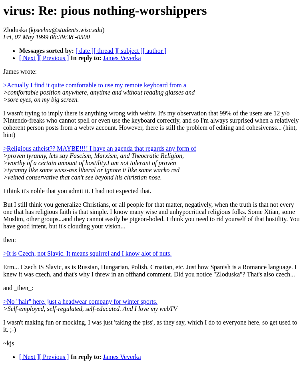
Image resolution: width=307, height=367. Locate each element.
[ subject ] (130, 50)
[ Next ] (29, 57)
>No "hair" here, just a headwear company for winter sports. (80, 301)
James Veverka (122, 57)
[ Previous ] (54, 57)
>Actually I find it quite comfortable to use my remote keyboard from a (94, 85)
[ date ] (85, 50)
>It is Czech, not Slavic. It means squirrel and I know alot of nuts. (87, 253)
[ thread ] (105, 50)
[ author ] (155, 50)
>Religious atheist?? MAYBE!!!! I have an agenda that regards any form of (99, 148)
